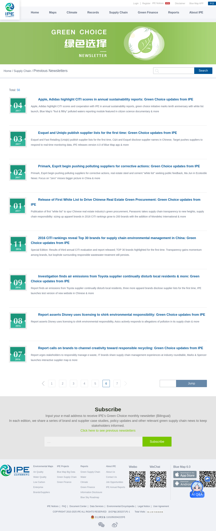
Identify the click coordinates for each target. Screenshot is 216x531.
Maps (52, 12)
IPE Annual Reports (115, 487)
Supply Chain (118, 12)
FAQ (64, 506)
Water (83, 477)
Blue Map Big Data (66, 472)
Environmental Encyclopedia (120, 506)
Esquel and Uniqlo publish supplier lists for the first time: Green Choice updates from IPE (107, 133)
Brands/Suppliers (41, 492)
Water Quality (39, 477)
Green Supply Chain (67, 477)
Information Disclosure (91, 492)
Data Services (97, 506)
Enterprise (38, 487)
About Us (110, 472)
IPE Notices (161, 3)
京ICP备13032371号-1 (119, 511)
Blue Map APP (196, 3)
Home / (9, 70)
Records (93, 12)
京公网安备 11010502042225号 (108, 517)
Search (203, 70)
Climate (72, 12)
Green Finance (148, 12)
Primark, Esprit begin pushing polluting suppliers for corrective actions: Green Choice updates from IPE (119, 166)
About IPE (196, 12)
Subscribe (157, 441)
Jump (191, 383)
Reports (173, 12)
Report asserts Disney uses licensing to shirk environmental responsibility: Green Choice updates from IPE (121, 314)
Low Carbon (39, 482)
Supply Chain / (24, 70)
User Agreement (161, 506)
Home (35, 12)
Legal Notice (144, 506)
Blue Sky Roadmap (90, 497)
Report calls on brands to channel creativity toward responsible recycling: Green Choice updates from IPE (120, 348)
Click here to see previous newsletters (107, 430)
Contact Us (111, 477)
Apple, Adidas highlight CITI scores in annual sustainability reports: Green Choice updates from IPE (115, 99)
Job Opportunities (114, 482)
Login (135, 3)
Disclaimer (180, 3)
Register (146, 3)
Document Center (78, 506)
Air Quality (38, 472)
